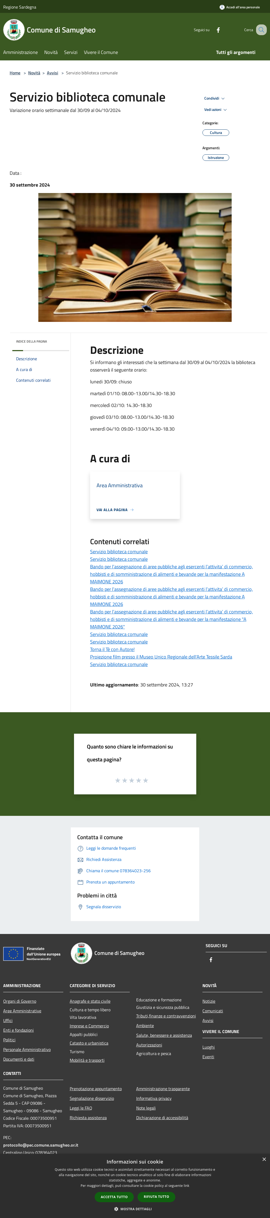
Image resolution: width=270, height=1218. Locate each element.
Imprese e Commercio (89, 1026)
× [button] (264, 1160)
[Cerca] (260, 29)
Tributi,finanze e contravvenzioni (166, 1016)
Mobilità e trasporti (87, 1060)
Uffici (8, 1020)
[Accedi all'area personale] (240, 7)
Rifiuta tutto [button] (156, 1196)
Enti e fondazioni (18, 1030)
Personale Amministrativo (27, 1049)
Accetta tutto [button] (114, 1197)
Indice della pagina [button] (31, 341)
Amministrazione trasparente (163, 1088)
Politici (9, 1040)
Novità (34, 73)
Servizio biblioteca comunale (119, 551)
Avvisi (52, 73)
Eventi (208, 1056)
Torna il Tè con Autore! (112, 649)
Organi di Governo (19, 1001)
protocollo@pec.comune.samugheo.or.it (40, 1145)
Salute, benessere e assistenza (164, 1035)
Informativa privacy (154, 1098)
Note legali (146, 1108)
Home (15, 73)
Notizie (208, 1001)
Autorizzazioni (149, 1045)
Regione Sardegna (19, 7)
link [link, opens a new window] (186, 1185)
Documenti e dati (18, 1059)
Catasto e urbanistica (89, 1043)
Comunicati (212, 1011)
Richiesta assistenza (88, 1117)
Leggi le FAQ (81, 1108)
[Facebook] (212, 29)
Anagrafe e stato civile (90, 1001)
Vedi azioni (216, 110)
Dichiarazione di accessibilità (162, 1117)
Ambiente (145, 1025)
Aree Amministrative (22, 1011)
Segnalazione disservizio (92, 1098)
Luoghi (208, 1047)
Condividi (215, 98)
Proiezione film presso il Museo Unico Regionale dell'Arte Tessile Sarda (161, 656)
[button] (135, 1209)
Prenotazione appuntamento (96, 1088)
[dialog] (135, 1186)
